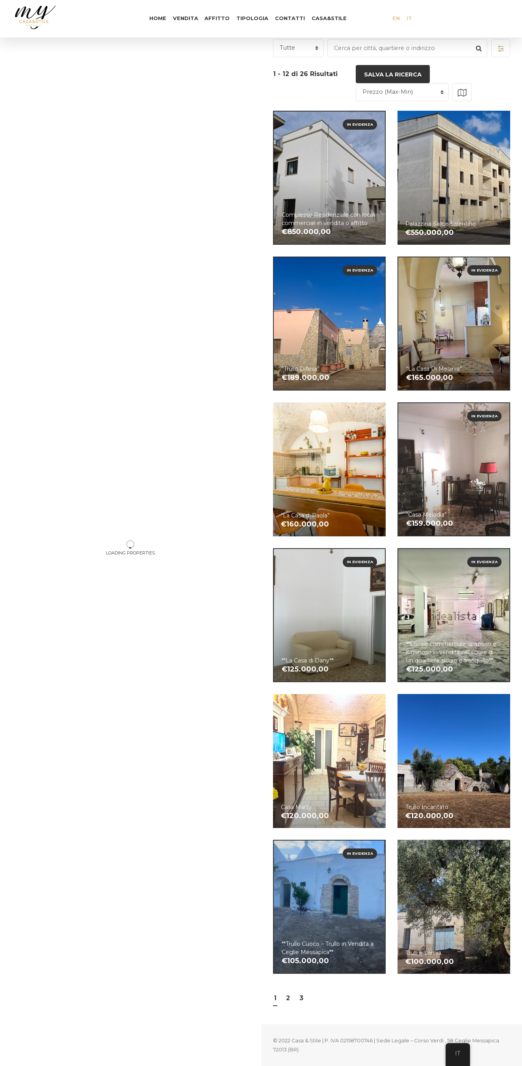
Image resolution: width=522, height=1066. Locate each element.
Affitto (217, 18)
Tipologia (252, 18)
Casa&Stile (329, 18)
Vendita (185, 18)
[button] (500, 48)
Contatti (290, 18)
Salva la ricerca (393, 74)
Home (157, 18)
